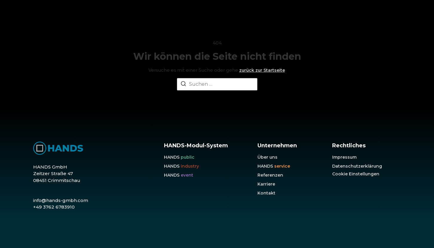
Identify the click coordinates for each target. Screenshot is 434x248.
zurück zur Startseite (262, 70)
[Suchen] (183, 84)
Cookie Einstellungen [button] (355, 174)
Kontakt (266, 193)
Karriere (266, 184)
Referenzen (270, 175)
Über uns (267, 157)
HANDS (179, 157)
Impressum (344, 157)
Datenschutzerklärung (357, 166)
